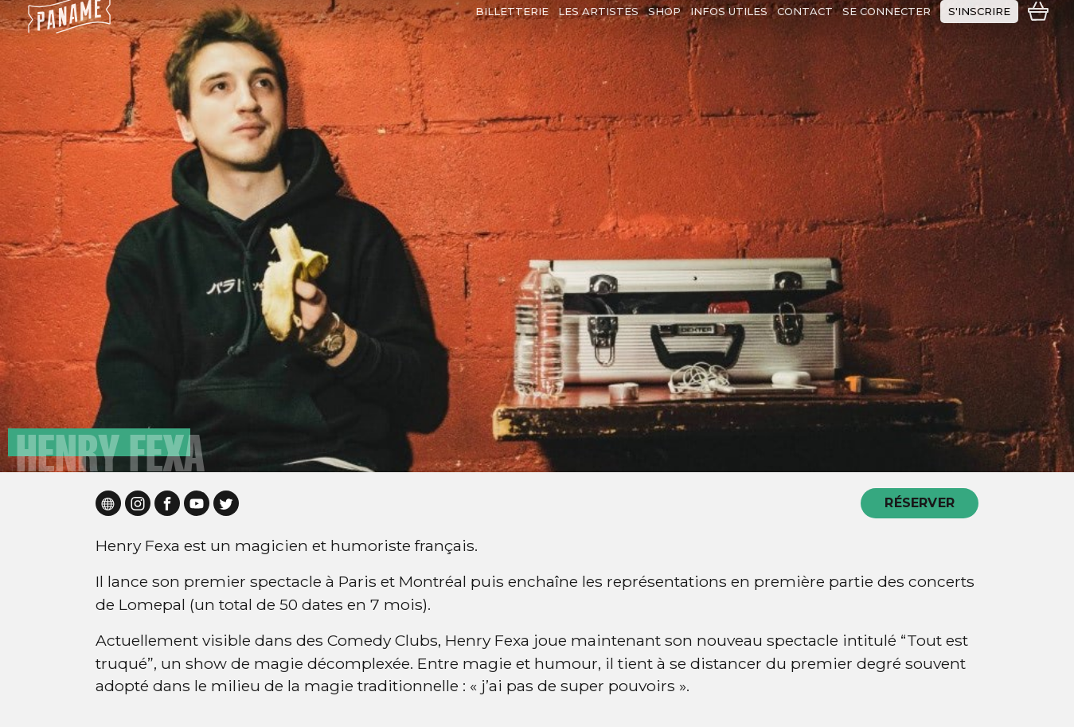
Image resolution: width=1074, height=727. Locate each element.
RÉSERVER (920, 502)
